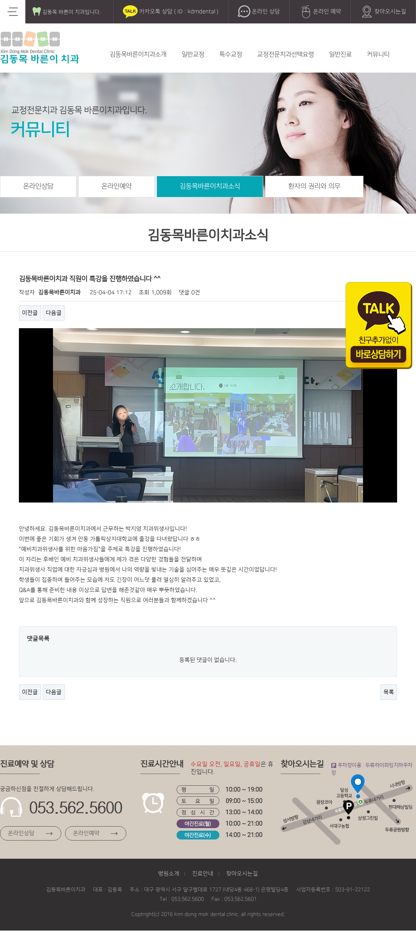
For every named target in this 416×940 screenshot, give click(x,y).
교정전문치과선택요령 (285, 54)
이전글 (30, 313)
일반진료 (340, 54)
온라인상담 (38, 186)
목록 (388, 692)
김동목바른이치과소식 (210, 186)
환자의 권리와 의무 (314, 186)
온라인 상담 (259, 11)
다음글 (54, 313)
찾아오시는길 (383, 11)
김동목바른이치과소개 (138, 54)
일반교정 (193, 54)
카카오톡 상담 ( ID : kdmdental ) (171, 11)
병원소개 (168, 873)
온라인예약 (116, 186)
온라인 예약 (320, 11)
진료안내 (202, 873)
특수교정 (230, 54)
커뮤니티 (378, 54)
